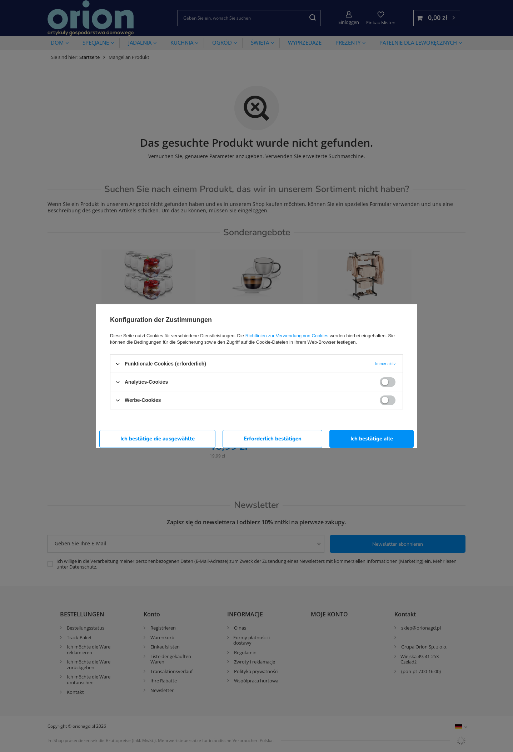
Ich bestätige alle (371, 438)
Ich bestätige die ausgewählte (157, 438)
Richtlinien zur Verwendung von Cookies (287, 335)
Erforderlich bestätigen (273, 438)
